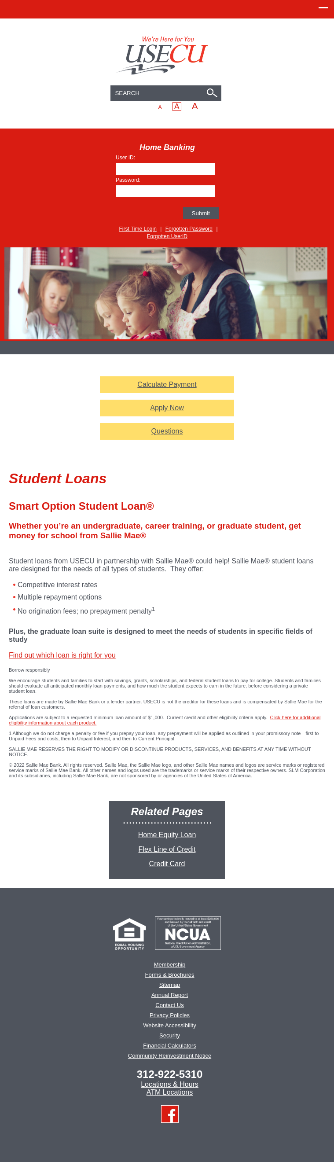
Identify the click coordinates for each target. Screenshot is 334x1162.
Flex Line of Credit (167, 849)
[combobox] (165, 93)
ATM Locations (170, 1092)
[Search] (213, 93)
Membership (170, 964)
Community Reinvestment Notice (169, 1055)
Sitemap (169, 985)
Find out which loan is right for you (62, 655)
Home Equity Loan (167, 834)
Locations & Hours (169, 1084)
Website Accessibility (169, 1025)
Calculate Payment (166, 384)
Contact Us (169, 1005)
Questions (167, 431)
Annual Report (169, 995)
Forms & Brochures (170, 974)
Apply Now (173, 408)
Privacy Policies (170, 1015)
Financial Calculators (169, 1045)
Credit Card (167, 864)
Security (169, 1035)
